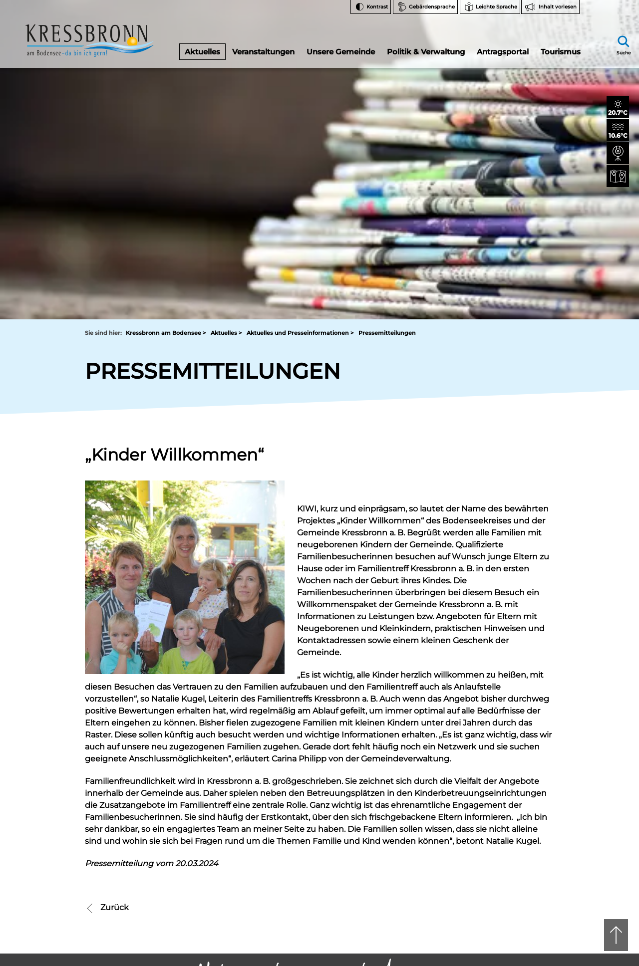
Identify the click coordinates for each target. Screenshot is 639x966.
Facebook (515, 740)
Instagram (516, 724)
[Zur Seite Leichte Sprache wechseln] (490, 7)
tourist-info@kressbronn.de (349, 765)
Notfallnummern (519, 758)
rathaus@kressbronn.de (121, 765)
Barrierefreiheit (516, 845)
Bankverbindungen (523, 783)
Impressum (511, 870)
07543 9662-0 (129, 748)
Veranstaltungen (263, 46)
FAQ (501, 770)
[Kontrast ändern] (370, 7)
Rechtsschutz (514, 820)
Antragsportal (502, 46)
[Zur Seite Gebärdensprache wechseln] (425, 7)
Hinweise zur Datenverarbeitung (522, 803)
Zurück (107, 600)
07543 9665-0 (352, 756)
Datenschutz (513, 857)
